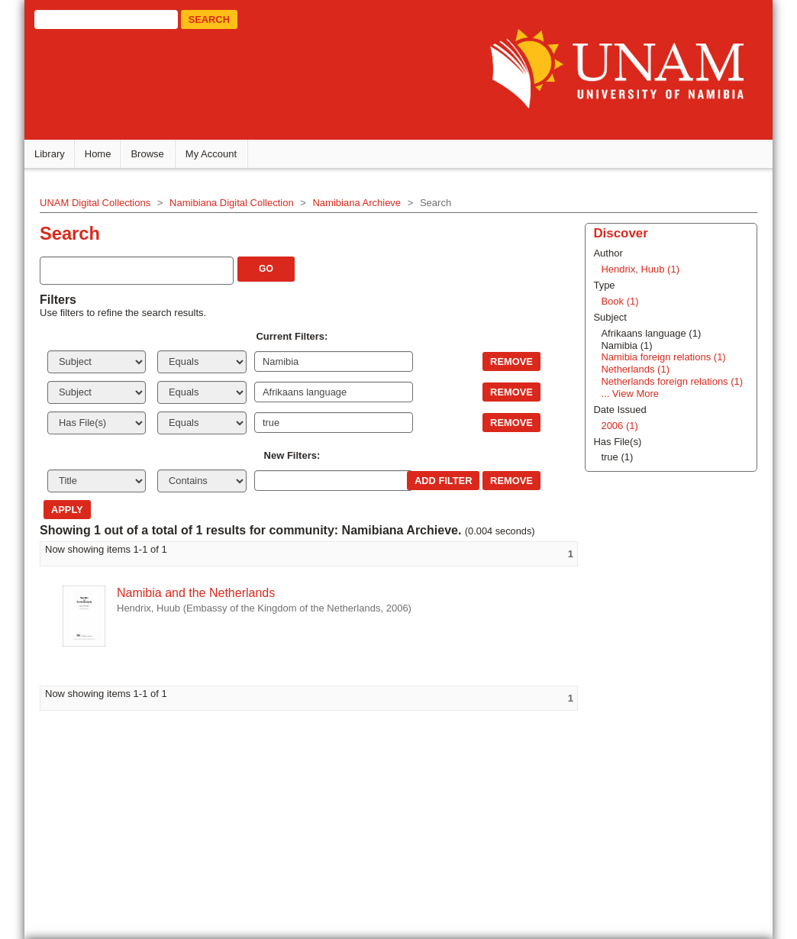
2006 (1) (617, 424)
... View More (628, 393)
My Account (215, 153)
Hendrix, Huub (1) (638, 268)
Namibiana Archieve (361, 201)
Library (54, 153)
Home (102, 153)
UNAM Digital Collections (99, 201)
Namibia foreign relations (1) (661, 356)
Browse (151, 153)
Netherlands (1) (633, 368)
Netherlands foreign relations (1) (670, 380)
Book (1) (617, 300)
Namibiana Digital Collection (236, 201)
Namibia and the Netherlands (200, 592)
